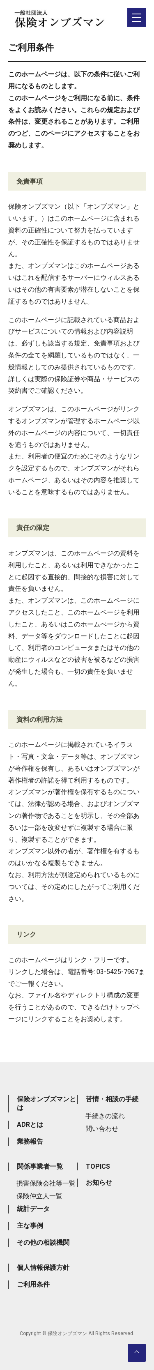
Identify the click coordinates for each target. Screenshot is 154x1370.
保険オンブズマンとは (46, 1103)
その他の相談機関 (43, 1242)
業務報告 (30, 1141)
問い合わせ (101, 1129)
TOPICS (98, 1166)
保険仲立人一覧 (39, 1196)
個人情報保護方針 (43, 1267)
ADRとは (30, 1124)
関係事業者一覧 (40, 1166)
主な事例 (30, 1226)
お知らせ (99, 1182)
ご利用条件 (33, 1284)
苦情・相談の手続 (112, 1099)
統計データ (33, 1209)
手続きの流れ (105, 1116)
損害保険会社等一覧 (46, 1183)
